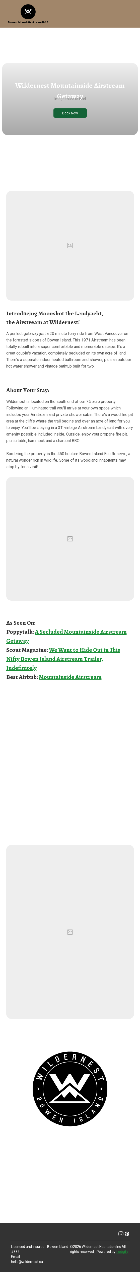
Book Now (70, 113)
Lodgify (122, 1252)
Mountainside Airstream (70, 677)
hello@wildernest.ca (27, 1262)
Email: (16, 1257)
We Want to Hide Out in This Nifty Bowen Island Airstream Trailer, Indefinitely (63, 659)
